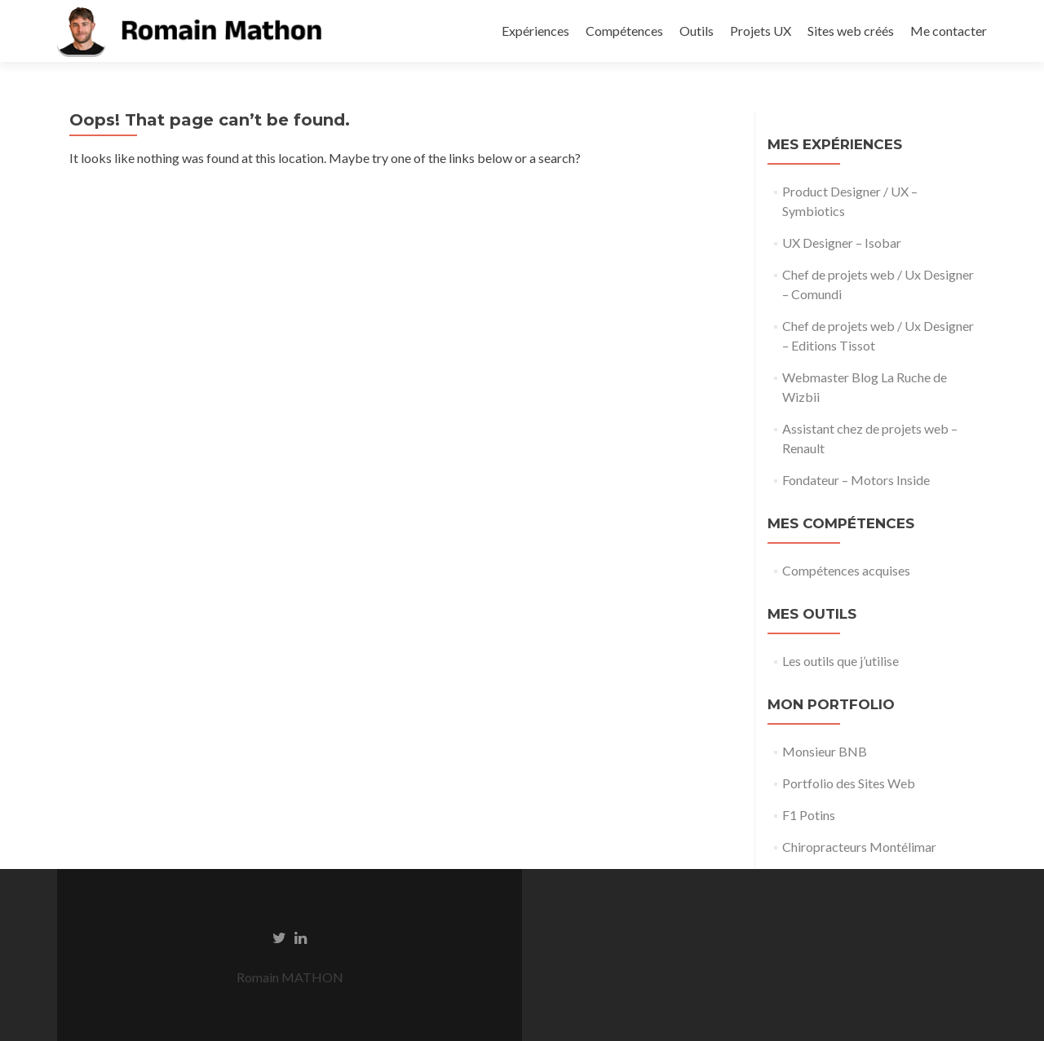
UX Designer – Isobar (841, 242)
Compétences (624, 30)
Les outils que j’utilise (840, 660)
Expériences (535, 30)
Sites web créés (850, 30)
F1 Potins (808, 815)
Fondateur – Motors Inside (856, 479)
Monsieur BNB (824, 751)
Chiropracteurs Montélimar (859, 846)
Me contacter (948, 30)
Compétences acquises (846, 570)
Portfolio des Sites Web (848, 783)
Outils (696, 30)
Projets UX (760, 30)
